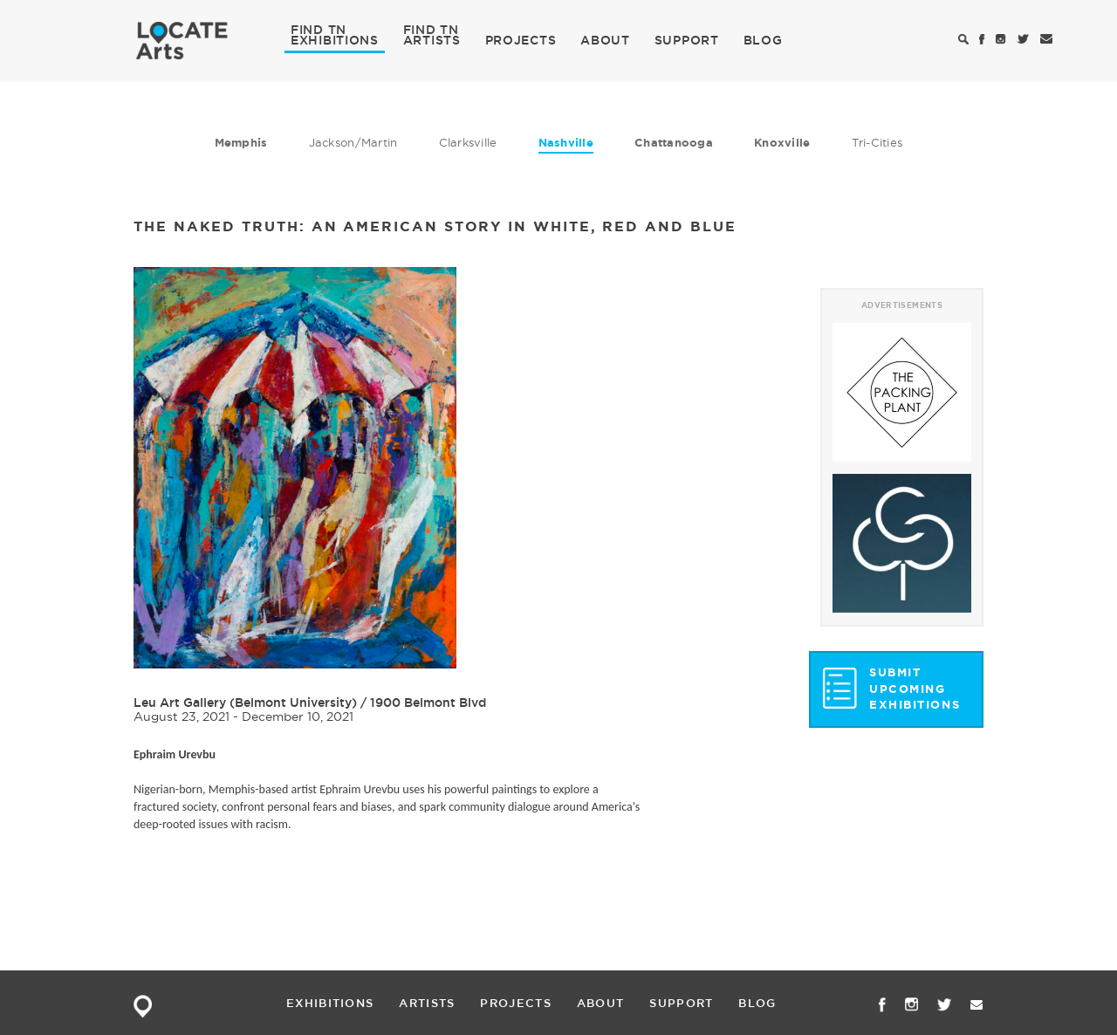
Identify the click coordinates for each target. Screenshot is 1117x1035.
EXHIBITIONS (335, 39)
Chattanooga (673, 142)
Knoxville (782, 142)
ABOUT (605, 40)
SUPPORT (686, 40)
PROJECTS (521, 40)
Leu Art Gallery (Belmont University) (245, 702)
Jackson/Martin (353, 142)
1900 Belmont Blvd (428, 702)
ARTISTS (432, 39)
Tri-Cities (877, 142)
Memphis (241, 142)
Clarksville (468, 142)
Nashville (565, 142)
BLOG (763, 40)
